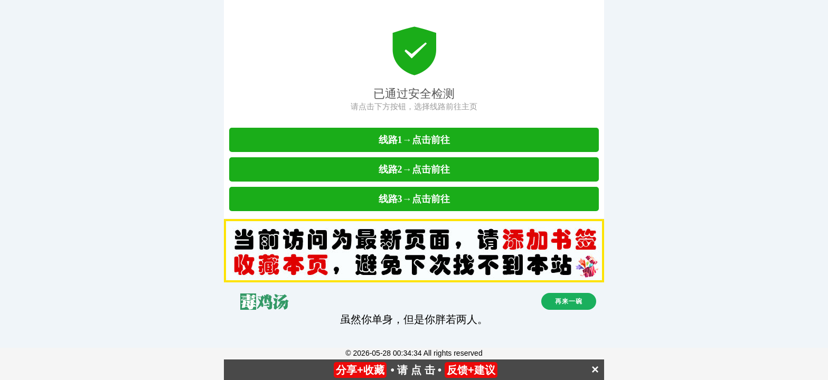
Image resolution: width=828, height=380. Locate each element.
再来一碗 (568, 301)
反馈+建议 (471, 370)
